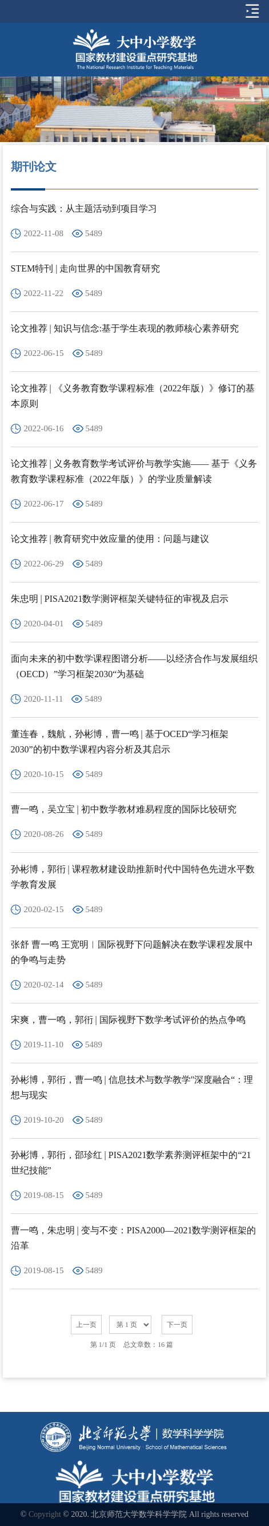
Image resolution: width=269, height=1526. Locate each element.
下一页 (177, 1325)
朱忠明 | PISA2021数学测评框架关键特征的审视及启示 (120, 599)
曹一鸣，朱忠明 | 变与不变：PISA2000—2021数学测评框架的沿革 (133, 1237)
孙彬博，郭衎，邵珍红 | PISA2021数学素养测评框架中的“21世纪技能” (131, 1162)
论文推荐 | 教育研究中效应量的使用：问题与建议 (110, 539)
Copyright (45, 1514)
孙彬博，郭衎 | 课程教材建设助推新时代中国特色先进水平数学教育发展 (133, 876)
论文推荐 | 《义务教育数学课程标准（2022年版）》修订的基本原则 (133, 395)
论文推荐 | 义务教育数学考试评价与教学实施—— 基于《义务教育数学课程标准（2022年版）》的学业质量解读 (134, 471)
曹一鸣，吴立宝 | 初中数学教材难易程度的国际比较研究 (123, 809)
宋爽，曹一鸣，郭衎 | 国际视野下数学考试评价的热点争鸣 (128, 1020)
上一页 (86, 1325)
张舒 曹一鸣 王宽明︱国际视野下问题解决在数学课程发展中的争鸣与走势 (132, 952)
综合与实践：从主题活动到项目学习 (84, 208)
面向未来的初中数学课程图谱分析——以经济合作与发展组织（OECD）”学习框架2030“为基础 (134, 666)
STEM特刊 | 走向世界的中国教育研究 (85, 268)
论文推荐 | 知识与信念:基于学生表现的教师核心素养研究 (125, 328)
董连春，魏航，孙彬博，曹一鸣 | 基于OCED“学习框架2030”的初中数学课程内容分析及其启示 (120, 741)
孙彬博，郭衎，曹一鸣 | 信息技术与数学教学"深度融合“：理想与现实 (132, 1087)
